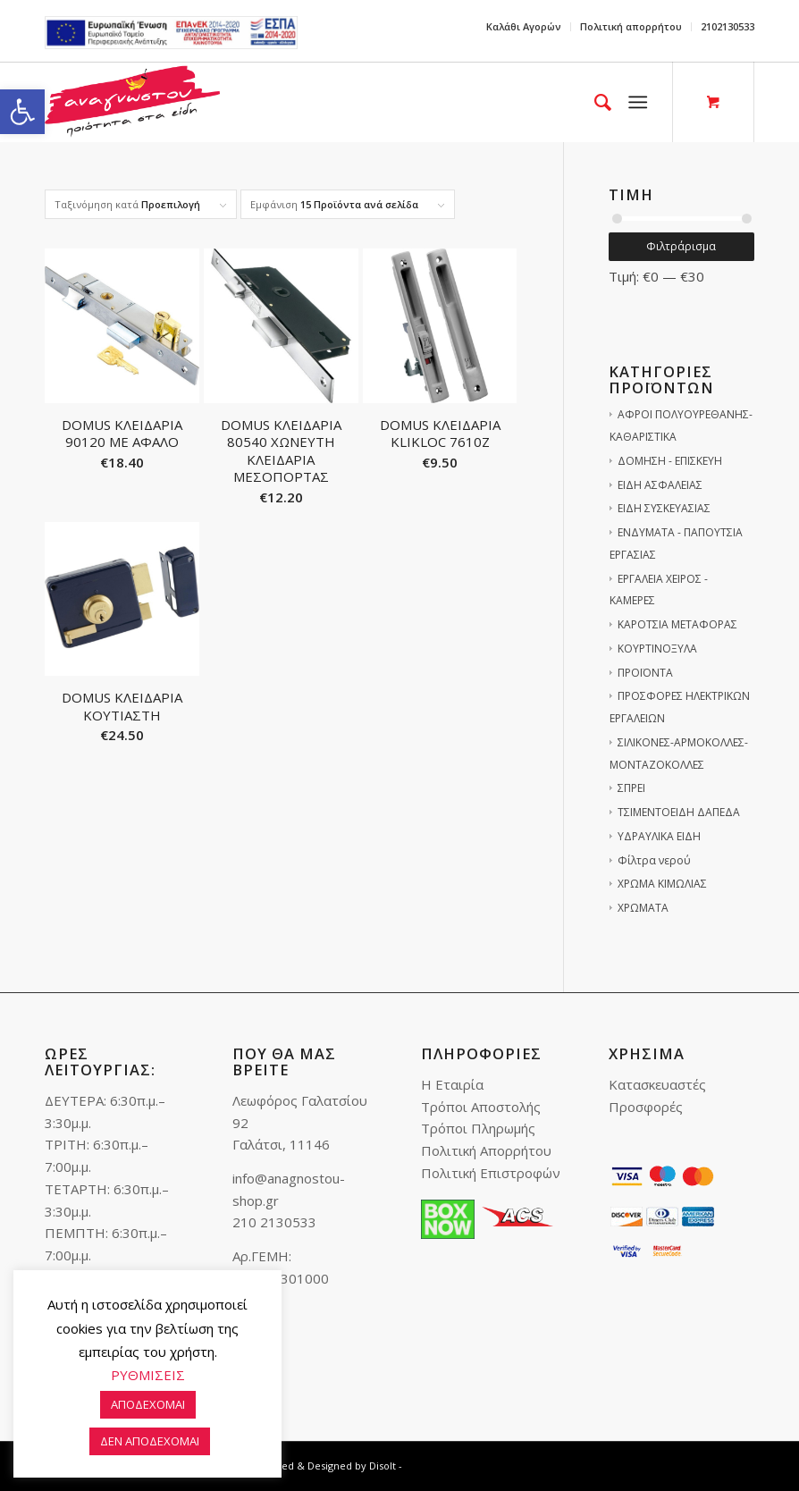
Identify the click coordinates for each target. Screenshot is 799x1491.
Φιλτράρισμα (681, 246)
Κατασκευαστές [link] (657, 1084)
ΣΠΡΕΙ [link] (631, 788)
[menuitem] (524, 26)
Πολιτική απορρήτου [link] (631, 26)
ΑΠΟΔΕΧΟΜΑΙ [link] (148, 1404)
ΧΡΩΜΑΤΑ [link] (643, 907)
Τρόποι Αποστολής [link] (481, 1107)
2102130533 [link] (727, 26)
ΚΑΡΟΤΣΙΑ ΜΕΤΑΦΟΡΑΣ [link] (677, 624)
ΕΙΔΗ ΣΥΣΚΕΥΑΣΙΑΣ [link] (664, 508)
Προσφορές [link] (646, 1107)
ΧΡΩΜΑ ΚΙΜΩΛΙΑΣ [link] (662, 883)
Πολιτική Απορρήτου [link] (486, 1150)
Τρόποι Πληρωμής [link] (478, 1128)
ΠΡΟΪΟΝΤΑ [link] (645, 672)
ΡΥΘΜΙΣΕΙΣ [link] (148, 1375)
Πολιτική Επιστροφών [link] (490, 1173)
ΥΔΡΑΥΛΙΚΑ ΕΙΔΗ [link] (659, 836)
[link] (22, 111)
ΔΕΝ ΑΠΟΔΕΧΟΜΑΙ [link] (149, 1441)
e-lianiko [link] (171, 32)
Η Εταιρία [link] (452, 1084)
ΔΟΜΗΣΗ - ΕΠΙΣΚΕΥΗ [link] (670, 460)
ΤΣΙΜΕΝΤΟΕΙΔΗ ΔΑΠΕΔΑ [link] (679, 812)
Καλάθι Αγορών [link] (523, 26)
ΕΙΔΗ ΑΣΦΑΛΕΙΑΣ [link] (660, 485)
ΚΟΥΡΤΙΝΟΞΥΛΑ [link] (657, 648)
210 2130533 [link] (274, 1222)
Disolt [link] (382, 1465)
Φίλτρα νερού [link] (654, 860)
